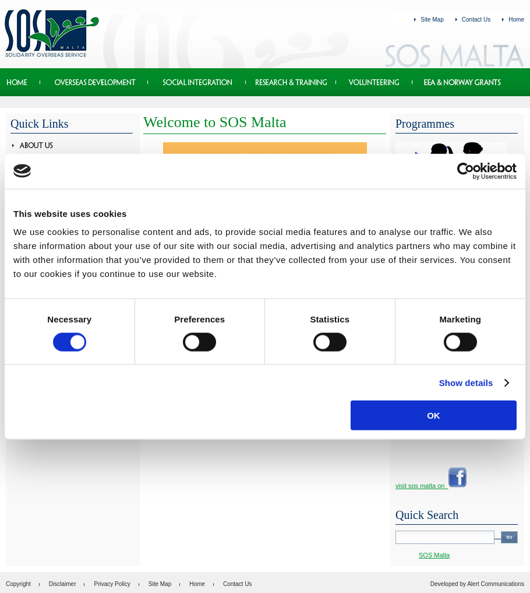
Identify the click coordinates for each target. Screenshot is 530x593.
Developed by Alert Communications (477, 584)
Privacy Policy (112, 584)
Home (516, 19)
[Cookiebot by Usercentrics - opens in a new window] (466, 171)
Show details (466, 382)
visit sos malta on (431, 485)
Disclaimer (62, 584)
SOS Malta (434, 555)
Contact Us (476, 19)
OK (433, 415)
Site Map (432, 19)
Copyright (18, 584)
